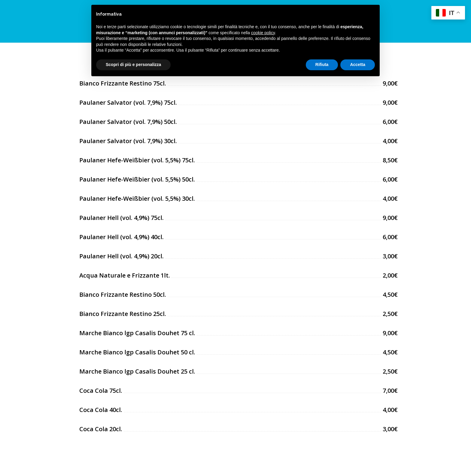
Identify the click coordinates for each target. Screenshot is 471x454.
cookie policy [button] (263, 32)
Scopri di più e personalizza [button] (133, 64)
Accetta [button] (357, 64)
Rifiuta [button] (322, 64)
